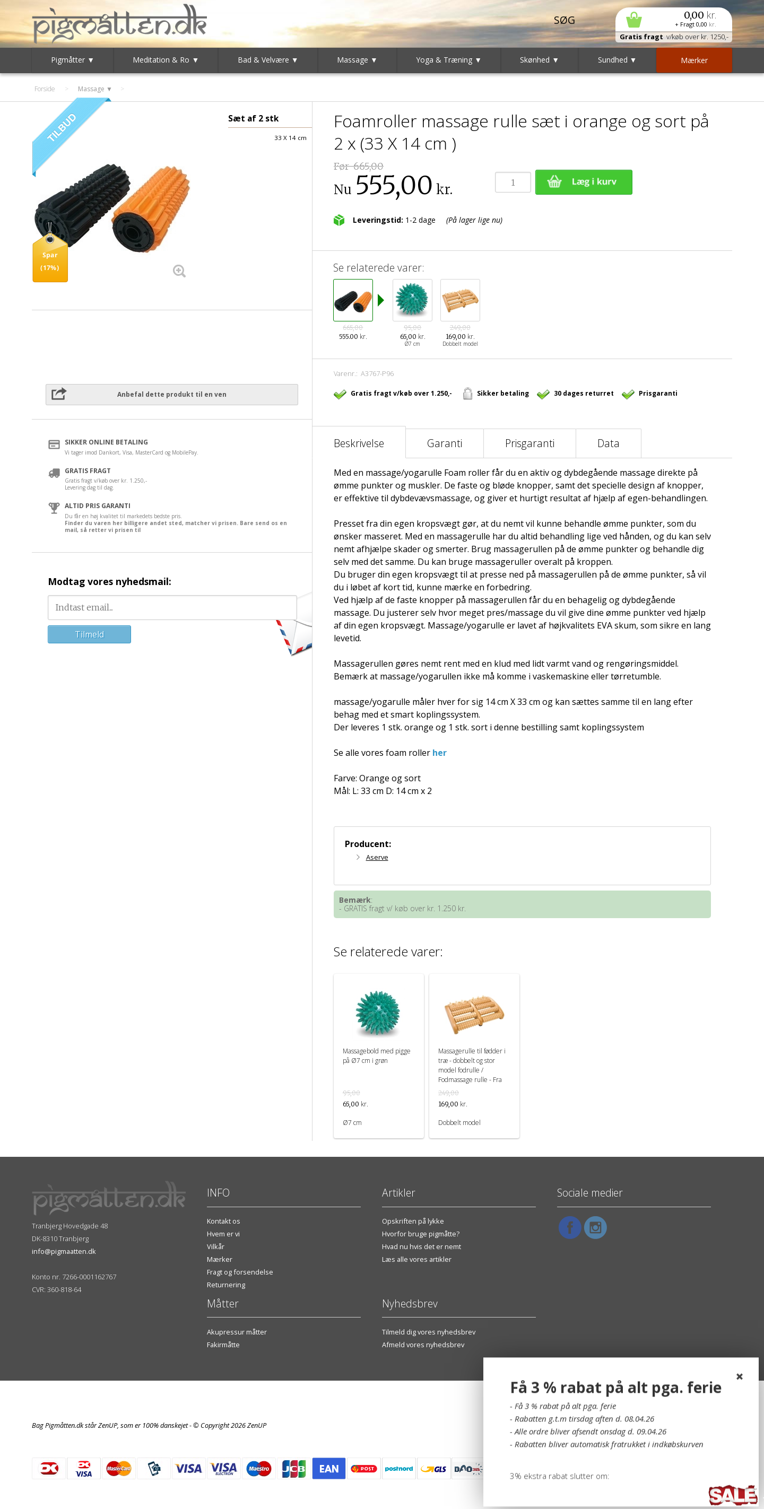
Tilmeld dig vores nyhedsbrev (428, 1332)
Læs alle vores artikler (417, 1259)
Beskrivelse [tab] (359, 443)
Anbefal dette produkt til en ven (172, 394)
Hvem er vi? (714, 1412)
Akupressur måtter (237, 1332)
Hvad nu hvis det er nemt (421, 1246)
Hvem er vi (223, 1233)
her (439, 752)
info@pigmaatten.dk (64, 1251)
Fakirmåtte (223, 1344)
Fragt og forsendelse (240, 1272)
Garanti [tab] (444, 443)
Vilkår (215, 1246)
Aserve (377, 857)
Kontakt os (223, 1221)
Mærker (219, 1259)
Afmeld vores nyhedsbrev (423, 1344)
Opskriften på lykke (413, 1221)
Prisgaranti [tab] (529, 443)
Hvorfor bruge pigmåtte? (420, 1233)
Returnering (226, 1284)
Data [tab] (608, 443)
